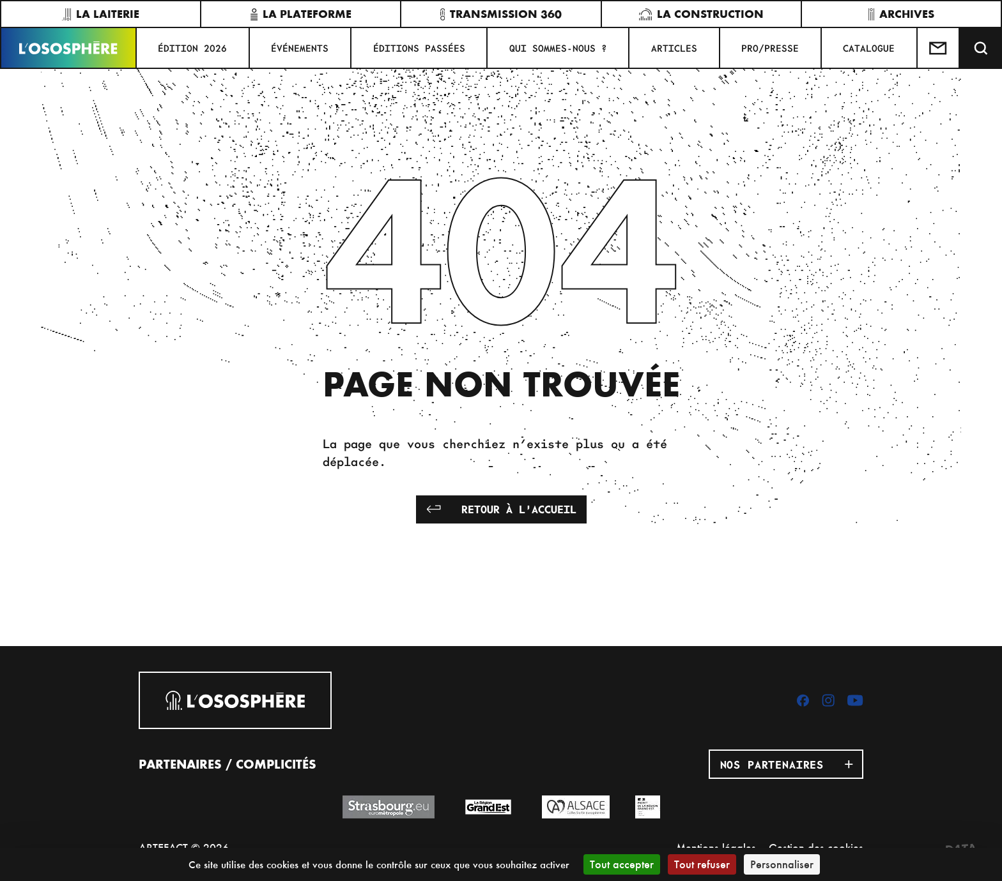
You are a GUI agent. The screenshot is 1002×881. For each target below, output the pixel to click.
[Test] (939, 48)
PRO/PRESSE (770, 47)
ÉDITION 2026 (192, 47)
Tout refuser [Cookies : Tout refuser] (702, 864)
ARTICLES (674, 47)
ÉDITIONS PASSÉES (419, 47)
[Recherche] (981, 48)
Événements (299, 47)
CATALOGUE (869, 47)
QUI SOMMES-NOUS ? (558, 47)
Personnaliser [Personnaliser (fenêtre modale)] (781, 864)
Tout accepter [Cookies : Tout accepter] (622, 864)
